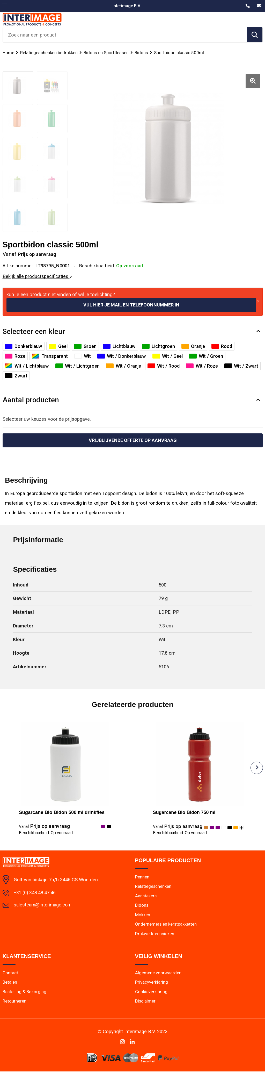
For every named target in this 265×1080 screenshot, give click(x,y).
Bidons (143, 52)
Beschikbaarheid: (46, 833)
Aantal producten (31, 400)
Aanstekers (146, 903)
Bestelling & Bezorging (25, 1000)
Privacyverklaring (151, 990)
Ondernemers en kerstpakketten (166, 932)
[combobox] (125, 34)
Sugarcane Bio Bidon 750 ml (185, 813)
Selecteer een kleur (34, 331)
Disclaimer (145, 1009)
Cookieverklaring (151, 1000)
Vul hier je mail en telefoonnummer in (131, 304)
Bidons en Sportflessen (107, 52)
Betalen (10, 990)
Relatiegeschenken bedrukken (49, 52)
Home (8, 52)
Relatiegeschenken (153, 893)
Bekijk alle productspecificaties (37, 276)
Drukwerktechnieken (155, 941)
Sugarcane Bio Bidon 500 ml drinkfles (62, 813)
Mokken (143, 922)
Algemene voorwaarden (158, 981)
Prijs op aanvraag (44, 827)
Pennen (142, 884)
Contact (10, 981)
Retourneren (14, 1009)
